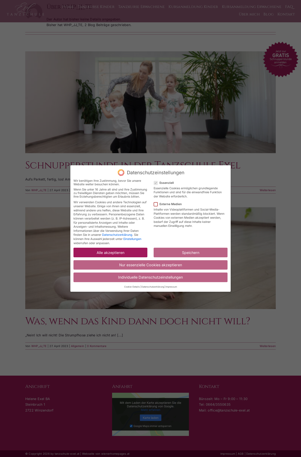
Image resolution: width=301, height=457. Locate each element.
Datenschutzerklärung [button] (152, 286)
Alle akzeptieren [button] (110, 252)
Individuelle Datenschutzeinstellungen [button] (150, 276)
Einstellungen (132, 238)
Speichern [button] (190, 252)
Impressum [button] (171, 286)
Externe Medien (169, 203)
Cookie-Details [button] (132, 286)
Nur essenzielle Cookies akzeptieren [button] (150, 264)
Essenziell (165, 182)
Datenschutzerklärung (117, 234)
